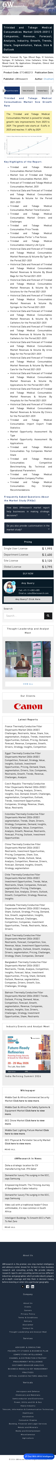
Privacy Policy (28, 1314)
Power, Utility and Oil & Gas (28, 1402)
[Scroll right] (52, 91)
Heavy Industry (28, 1406)
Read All (10, 1149)
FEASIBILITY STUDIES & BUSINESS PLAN (28, 1351)
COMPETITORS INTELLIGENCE (28, 1355)
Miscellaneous (28, 1435)
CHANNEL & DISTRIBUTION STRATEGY (28, 1358)
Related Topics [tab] (42, 91)
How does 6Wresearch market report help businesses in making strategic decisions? (28, 512)
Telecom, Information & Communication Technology (28, 1409)
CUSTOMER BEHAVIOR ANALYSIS (28, 1365)
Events (28, 1307)
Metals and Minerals (28, 1427)
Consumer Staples (28, 1420)
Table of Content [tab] (28, 91)
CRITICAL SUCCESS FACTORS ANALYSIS (28, 1376)
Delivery (28, 1321)
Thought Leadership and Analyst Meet (28, 1332)
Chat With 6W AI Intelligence (39, 1456)
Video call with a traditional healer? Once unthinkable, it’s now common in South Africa (26, 1208)
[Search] (46, 4)
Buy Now (28, 574)
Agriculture (28, 1438)
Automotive (28, 1417)
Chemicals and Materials (28, 1395)
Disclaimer (28, 1325)
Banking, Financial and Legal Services (28, 1424)
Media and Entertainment (28, 1431)
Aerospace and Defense (28, 1391)
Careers (28, 1310)
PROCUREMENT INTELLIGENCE (28, 1362)
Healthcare (28, 1413)
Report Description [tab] (12, 91)
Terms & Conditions (28, 1318)
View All (28, 684)
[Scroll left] (4, 91)
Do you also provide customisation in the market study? (28, 528)
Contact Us (28, 1328)
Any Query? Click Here (28, 599)
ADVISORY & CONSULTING (28, 1347)
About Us (28, 1303)
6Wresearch (21, 1459)
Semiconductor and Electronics (28, 1399)
